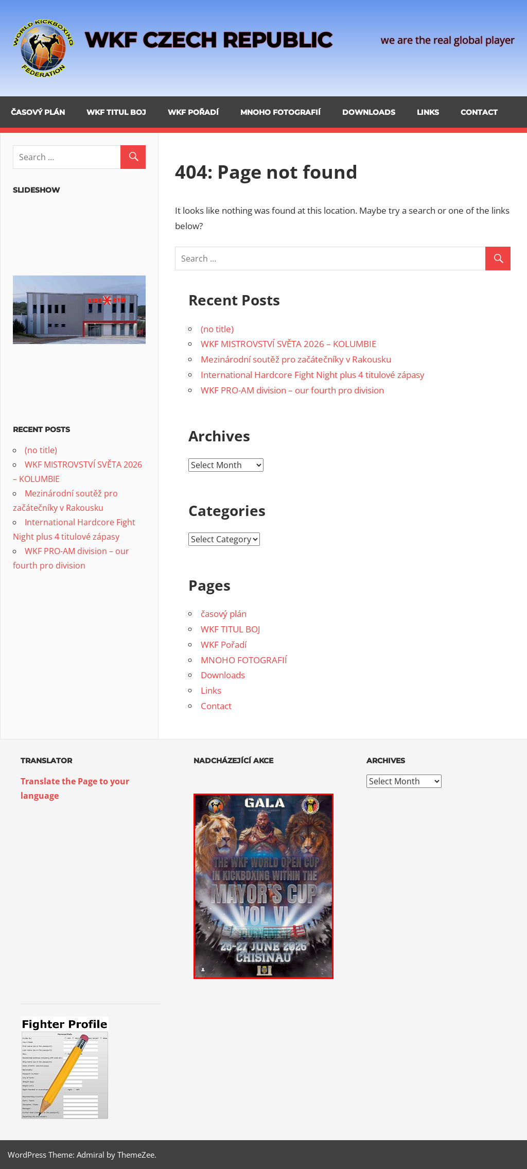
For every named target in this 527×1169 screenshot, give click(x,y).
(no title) (217, 329)
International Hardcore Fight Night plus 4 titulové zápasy (313, 375)
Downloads (368, 112)
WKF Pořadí (193, 112)
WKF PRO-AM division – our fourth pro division (292, 390)
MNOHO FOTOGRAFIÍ (280, 112)
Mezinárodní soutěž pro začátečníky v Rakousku (296, 359)
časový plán (38, 112)
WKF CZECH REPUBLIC (208, 40)
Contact (479, 112)
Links (428, 112)
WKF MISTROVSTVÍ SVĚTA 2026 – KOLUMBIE (288, 344)
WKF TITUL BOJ (116, 112)
